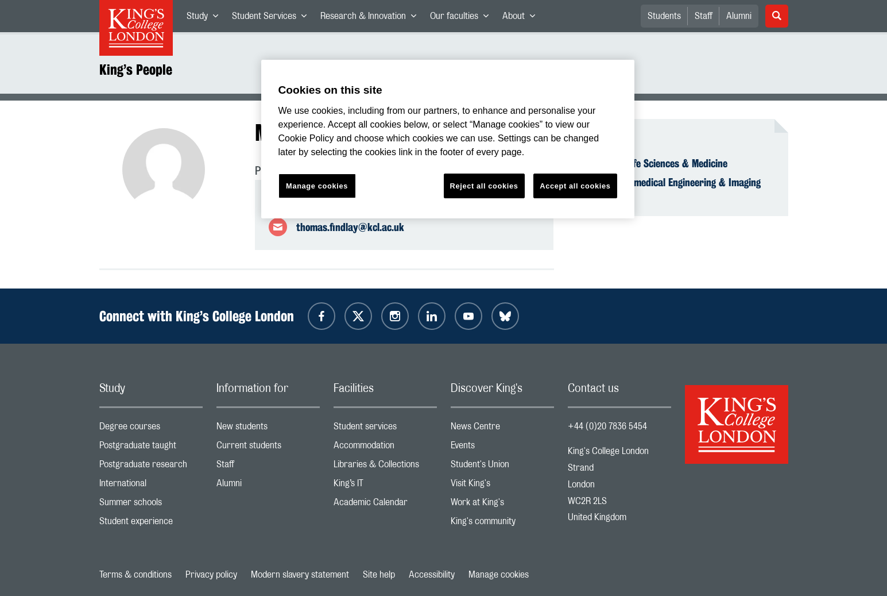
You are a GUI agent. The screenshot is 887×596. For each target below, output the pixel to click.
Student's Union (502, 467)
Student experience (151, 524)
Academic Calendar (385, 505)
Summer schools (151, 505)
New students (268, 429)
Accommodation (385, 448)
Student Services (272, 18)
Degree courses (151, 429)
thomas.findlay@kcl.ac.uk (350, 227)
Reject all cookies (484, 186)
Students (664, 16)
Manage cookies (498, 574)
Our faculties (462, 18)
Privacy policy (211, 574)
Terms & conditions (135, 574)
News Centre (502, 429)
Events (502, 448)
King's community (502, 524)
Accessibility (432, 574)
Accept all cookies (575, 186)
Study (206, 18)
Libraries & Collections (385, 467)
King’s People (135, 69)
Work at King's (502, 505)
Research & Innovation (371, 18)
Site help (379, 574)
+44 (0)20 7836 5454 (607, 426)
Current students (268, 448)
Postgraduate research (151, 467)
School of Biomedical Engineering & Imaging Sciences (671, 188)
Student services (385, 429)
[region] (447, 139)
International (151, 486)
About (522, 18)
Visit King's (502, 486)
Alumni (739, 16)
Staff (703, 16)
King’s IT (385, 486)
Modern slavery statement (300, 574)
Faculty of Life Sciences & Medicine (654, 163)
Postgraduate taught (151, 448)
